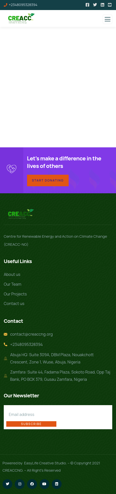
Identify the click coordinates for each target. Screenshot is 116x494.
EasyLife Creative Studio (45, 463)
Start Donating (48, 180)
